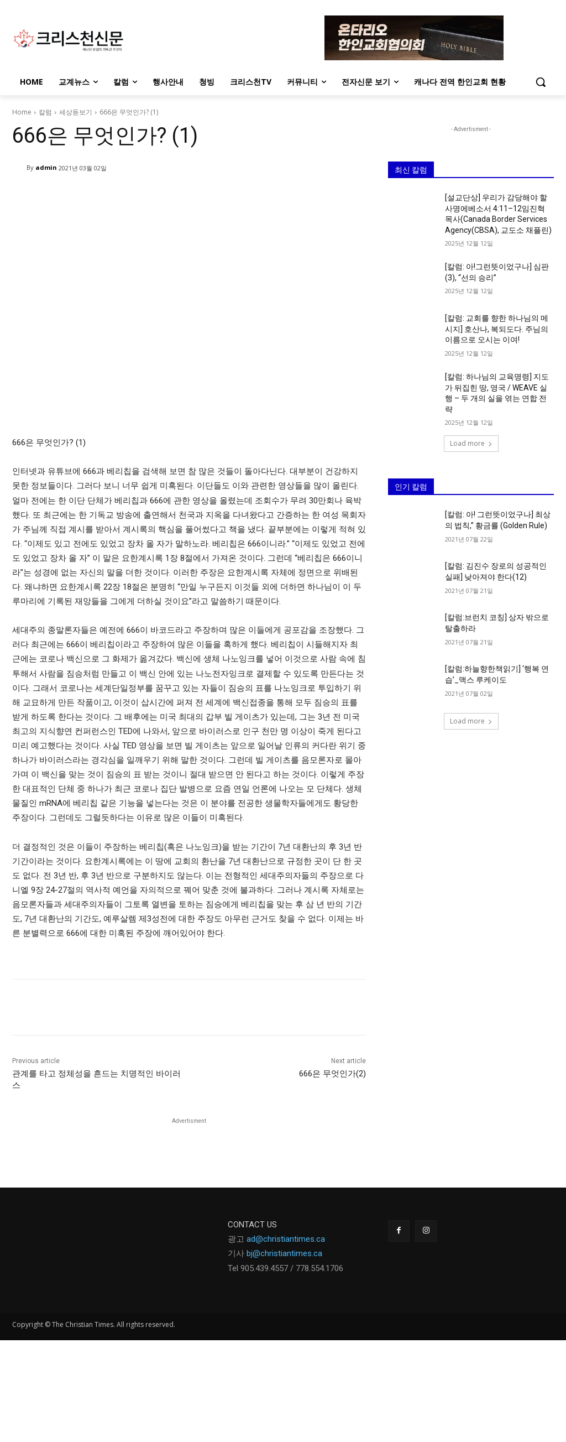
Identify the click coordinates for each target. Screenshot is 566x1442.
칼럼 (45, 112)
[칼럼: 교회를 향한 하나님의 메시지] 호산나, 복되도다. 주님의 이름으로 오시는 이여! (496, 329)
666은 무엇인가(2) (332, 1074)
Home (22, 112)
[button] (540, 82)
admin (46, 167)
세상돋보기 (75, 112)
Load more (471, 443)
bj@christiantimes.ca (284, 1253)
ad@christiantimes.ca (286, 1239)
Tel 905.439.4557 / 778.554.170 (283, 1268)
